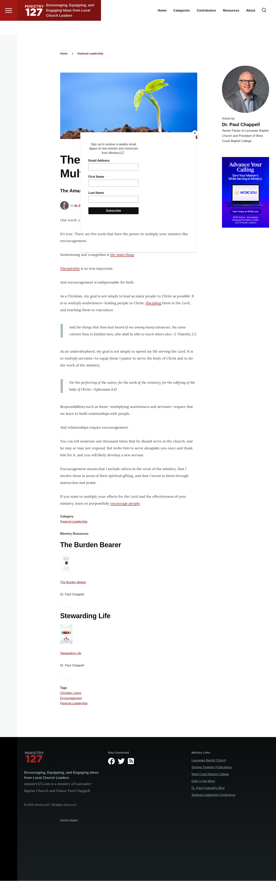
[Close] (195, 133)
